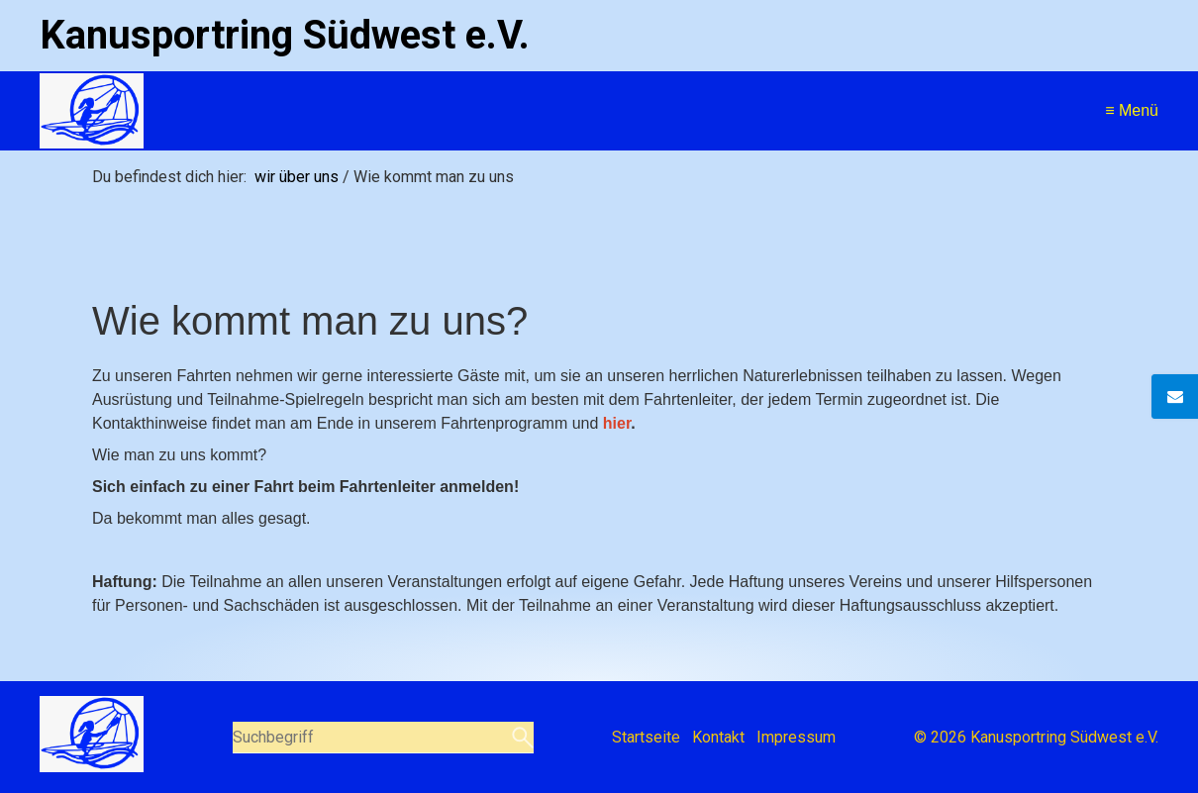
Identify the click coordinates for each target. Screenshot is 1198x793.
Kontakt (718, 737)
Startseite (646, 737)
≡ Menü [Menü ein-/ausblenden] (1131, 110)
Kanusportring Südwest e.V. (285, 35)
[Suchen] (520, 737)
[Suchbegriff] (383, 737)
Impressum (796, 737)
